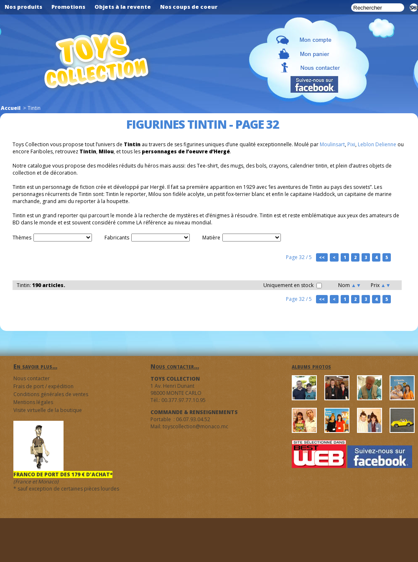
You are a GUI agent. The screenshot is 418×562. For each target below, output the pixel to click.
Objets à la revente (122, 6)
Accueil (10, 108)
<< (322, 257)
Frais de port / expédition (43, 386)
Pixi (351, 144)
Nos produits (23, 6)
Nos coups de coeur (188, 6)
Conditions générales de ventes (50, 394)
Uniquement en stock (292, 285)
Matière (211, 237)
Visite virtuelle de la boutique (47, 410)
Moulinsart (332, 144)
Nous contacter (31, 378)
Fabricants (116, 237)
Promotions (68, 6)
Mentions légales (33, 402)
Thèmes (22, 237)
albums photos (311, 366)
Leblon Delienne (377, 144)
